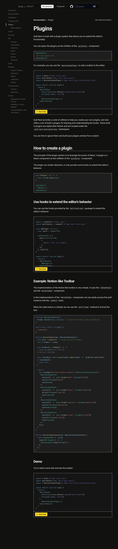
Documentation (47, 6)
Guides (10, 103)
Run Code (41, 112)
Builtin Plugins (16, 35)
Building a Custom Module (17, 113)
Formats (11, 43)
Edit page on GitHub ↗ (103, 20)
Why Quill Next (13, 22)
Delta (10, 71)
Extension (14, 67)
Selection (14, 55)
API (9, 46)
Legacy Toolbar (17, 78)
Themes (14, 97)
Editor (13, 58)
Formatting (15, 52)
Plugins (10, 32)
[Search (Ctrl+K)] (86, 6)
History (13, 84)
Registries (14, 100)
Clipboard (14, 87)
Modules (11, 74)
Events (13, 61)
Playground (60, 6)
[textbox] (73, 90)
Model (13, 64)
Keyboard (14, 81)
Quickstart (12, 18)
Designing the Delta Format (18, 108)
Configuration (13, 29)
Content (14, 49)
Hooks (10, 39)
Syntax (13, 90)
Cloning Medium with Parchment (19, 119)
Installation (12, 25)
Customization (13, 93)
